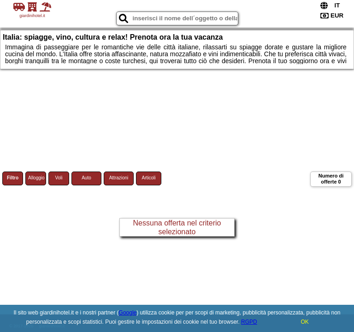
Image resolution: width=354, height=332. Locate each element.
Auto (86, 177)
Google (128, 312)
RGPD (249, 322)
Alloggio (36, 177)
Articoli (148, 177)
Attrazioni (119, 177)
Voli (58, 177)
